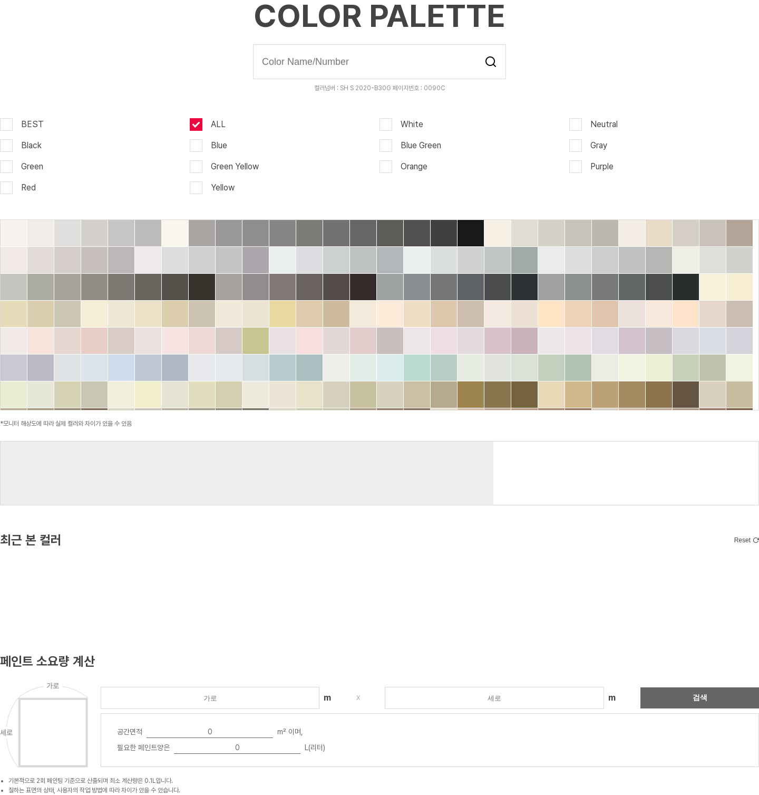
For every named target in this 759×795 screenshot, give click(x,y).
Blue (208, 145)
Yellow (212, 187)
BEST (22, 124)
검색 (490, 61)
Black (21, 145)
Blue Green (410, 145)
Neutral (593, 124)
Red (18, 187)
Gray (588, 145)
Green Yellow (224, 166)
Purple (591, 166)
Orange (403, 166)
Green (21, 166)
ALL (208, 124)
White (401, 124)
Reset (742, 540)
